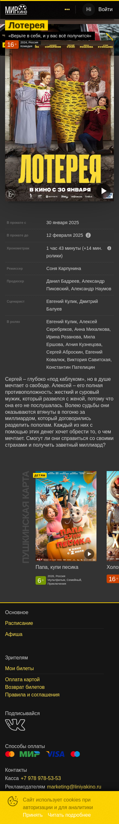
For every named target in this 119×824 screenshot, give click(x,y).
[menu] (52, 9)
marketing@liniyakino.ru (74, 786)
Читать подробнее (69, 815)
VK (15, 725)
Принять (33, 815)
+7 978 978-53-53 (41, 778)
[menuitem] (67, 9)
